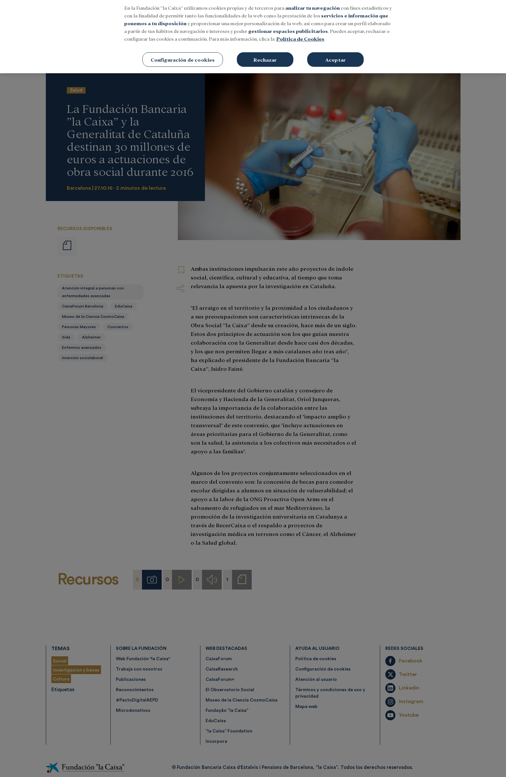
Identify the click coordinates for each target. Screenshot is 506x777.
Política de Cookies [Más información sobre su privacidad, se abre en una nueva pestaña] (300, 28)
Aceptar (335, 49)
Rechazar (265, 49)
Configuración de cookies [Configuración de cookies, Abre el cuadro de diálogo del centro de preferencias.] (183, 49)
